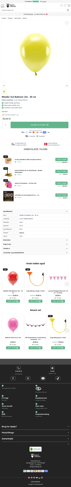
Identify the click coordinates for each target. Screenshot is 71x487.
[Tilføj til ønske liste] (67, 23)
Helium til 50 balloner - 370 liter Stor (26, 183)
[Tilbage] (4, 85)
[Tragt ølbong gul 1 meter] (58, 347)
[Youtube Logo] (43, 378)
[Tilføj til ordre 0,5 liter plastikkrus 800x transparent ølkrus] (61, 159)
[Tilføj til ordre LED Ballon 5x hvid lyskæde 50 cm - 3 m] (61, 195)
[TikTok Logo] (58, 378)
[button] (35, 427)
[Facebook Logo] (13, 378)
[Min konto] (61, 5)
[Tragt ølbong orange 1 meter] (35, 301)
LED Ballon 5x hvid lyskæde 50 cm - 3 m (27, 195)
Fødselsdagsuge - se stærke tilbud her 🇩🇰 (35, 14)
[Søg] (68, 10)
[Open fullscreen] (35, 54)
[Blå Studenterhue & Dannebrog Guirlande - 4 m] (35, 347)
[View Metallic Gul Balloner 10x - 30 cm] (4, 91)
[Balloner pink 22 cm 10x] (13, 347)
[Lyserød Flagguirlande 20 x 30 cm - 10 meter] (58, 301)
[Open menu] (2, 5)
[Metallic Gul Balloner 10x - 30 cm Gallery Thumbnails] (4, 91)
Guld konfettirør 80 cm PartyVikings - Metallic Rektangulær (28, 171)
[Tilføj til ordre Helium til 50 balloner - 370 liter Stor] (61, 183)
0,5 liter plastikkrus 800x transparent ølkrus (28, 159)
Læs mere (5, 111)
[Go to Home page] (11, 5)
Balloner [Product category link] (21, 232)
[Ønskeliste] (65, 5)
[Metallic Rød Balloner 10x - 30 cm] (13, 301)
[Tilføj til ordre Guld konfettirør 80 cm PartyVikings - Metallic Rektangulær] (61, 171)
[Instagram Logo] (28, 378)
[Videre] (66, 85)
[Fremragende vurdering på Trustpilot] (35, 1)
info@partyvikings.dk (35, 466)
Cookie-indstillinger (35, 481)
